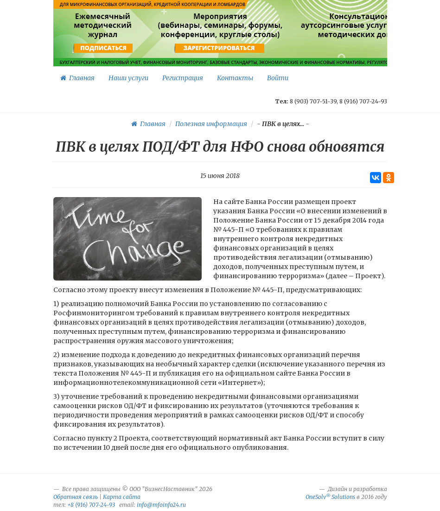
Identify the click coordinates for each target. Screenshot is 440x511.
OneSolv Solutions (330, 496)
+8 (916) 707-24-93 (91, 504)
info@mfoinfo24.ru (161, 504)
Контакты (235, 78)
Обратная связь (75, 496)
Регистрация (182, 78)
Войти (277, 78)
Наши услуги (128, 78)
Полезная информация (211, 124)
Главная (77, 78)
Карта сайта (121, 496)
